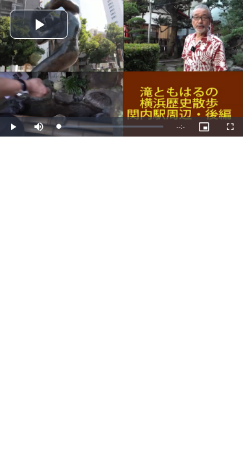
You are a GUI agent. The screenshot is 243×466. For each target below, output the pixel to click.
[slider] (110, 127)
